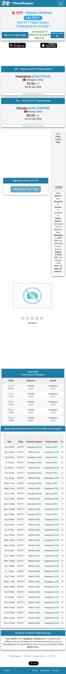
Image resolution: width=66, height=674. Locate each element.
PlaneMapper (15, 656)
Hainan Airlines (39, 12)
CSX (53, 389)
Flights (27, 656)
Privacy (57, 670)
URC (31, 389)
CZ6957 (10, 410)
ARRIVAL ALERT (57, 34)
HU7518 (10, 394)
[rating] (32, 321)
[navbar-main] (61, 3)
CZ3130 (10, 386)
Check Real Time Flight (25, 189)
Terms (36, 670)
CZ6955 (10, 402)
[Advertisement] (33, 57)
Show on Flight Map (15, 35)
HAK (37, 452)
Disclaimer (47, 670)
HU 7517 (32, 18)
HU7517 (53, 656)
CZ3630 (10, 418)
